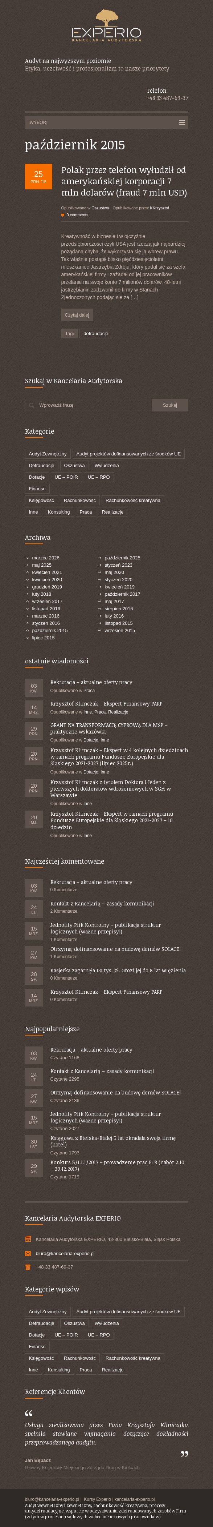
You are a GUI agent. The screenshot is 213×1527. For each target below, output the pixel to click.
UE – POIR (66, 477)
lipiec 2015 (43, 637)
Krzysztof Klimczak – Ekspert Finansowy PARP (106, 703)
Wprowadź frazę (57, 405)
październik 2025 (122, 557)
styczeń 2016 (46, 623)
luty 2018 (42, 594)
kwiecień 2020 (47, 579)
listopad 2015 (119, 623)
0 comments (78, 215)
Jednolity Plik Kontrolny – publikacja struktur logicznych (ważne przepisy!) (105, 928)
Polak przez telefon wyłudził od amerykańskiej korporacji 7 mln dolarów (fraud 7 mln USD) (124, 181)
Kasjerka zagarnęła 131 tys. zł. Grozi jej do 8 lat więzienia (118, 970)
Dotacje (37, 477)
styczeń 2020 (119, 579)
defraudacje (95, 333)
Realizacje (113, 512)
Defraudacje (41, 465)
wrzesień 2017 (47, 601)
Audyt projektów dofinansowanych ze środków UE (129, 454)
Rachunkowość (80, 500)
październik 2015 (50, 630)
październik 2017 (122, 594)
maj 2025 (42, 565)
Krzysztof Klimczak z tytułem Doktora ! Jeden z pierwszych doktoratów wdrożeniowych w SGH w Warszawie (110, 789)
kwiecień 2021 (47, 572)
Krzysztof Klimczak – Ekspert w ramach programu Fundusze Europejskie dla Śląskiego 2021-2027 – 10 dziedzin (111, 820)
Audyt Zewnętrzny (48, 454)
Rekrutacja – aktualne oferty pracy (91, 682)
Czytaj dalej (77, 315)
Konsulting (59, 512)
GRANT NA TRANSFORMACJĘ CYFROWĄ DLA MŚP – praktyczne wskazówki (109, 728)
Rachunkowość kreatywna (133, 500)
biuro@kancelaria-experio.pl (65, 1253)
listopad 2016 (46, 608)
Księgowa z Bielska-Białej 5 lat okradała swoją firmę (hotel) (113, 1141)
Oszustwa (100, 208)
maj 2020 (114, 572)
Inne (33, 512)
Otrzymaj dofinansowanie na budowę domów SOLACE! (115, 948)
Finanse (37, 488)
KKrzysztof (159, 208)
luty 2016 (114, 616)
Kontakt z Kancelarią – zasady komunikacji (102, 903)
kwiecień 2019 (120, 587)
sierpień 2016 (119, 608)
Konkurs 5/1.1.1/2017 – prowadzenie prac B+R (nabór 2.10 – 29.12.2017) (117, 1165)
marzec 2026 (46, 557)
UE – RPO (99, 477)
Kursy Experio (97, 1499)
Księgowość (41, 500)
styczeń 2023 (119, 565)
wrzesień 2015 (120, 630)
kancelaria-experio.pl (135, 1499)
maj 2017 (114, 601)
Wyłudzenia (107, 465)
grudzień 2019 (47, 587)
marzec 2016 (46, 616)
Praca (86, 512)
